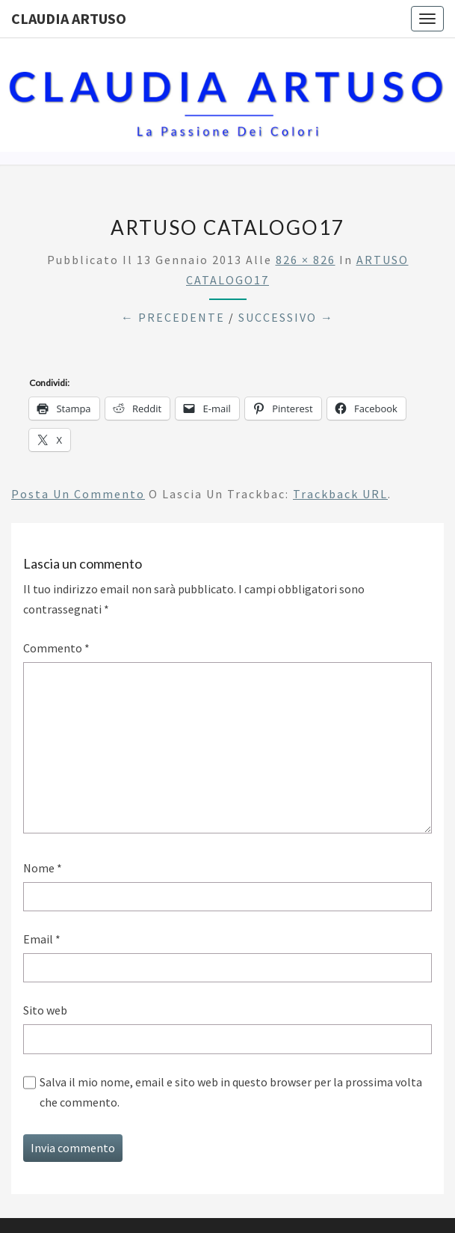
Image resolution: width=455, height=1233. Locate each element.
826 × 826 (305, 259)
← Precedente (173, 317)
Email (42, 938)
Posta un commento (78, 493)
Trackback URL (340, 493)
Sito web (45, 1010)
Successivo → (286, 317)
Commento (56, 647)
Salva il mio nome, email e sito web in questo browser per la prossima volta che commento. (231, 1092)
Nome (42, 867)
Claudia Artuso (68, 18)
